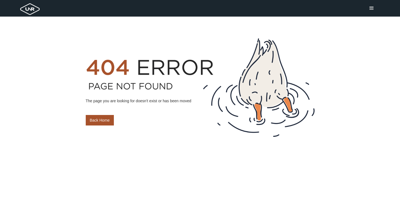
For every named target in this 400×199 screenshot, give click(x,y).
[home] (31, 7)
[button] (371, 8)
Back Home (100, 120)
